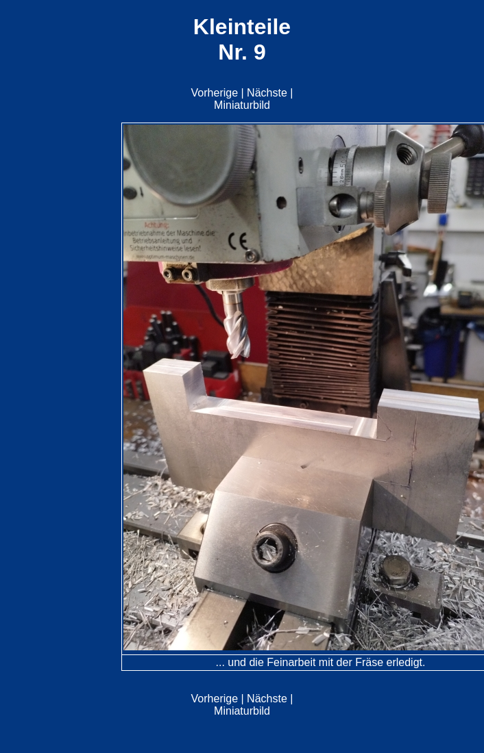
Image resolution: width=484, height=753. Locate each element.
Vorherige (215, 93)
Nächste (267, 93)
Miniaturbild (242, 105)
